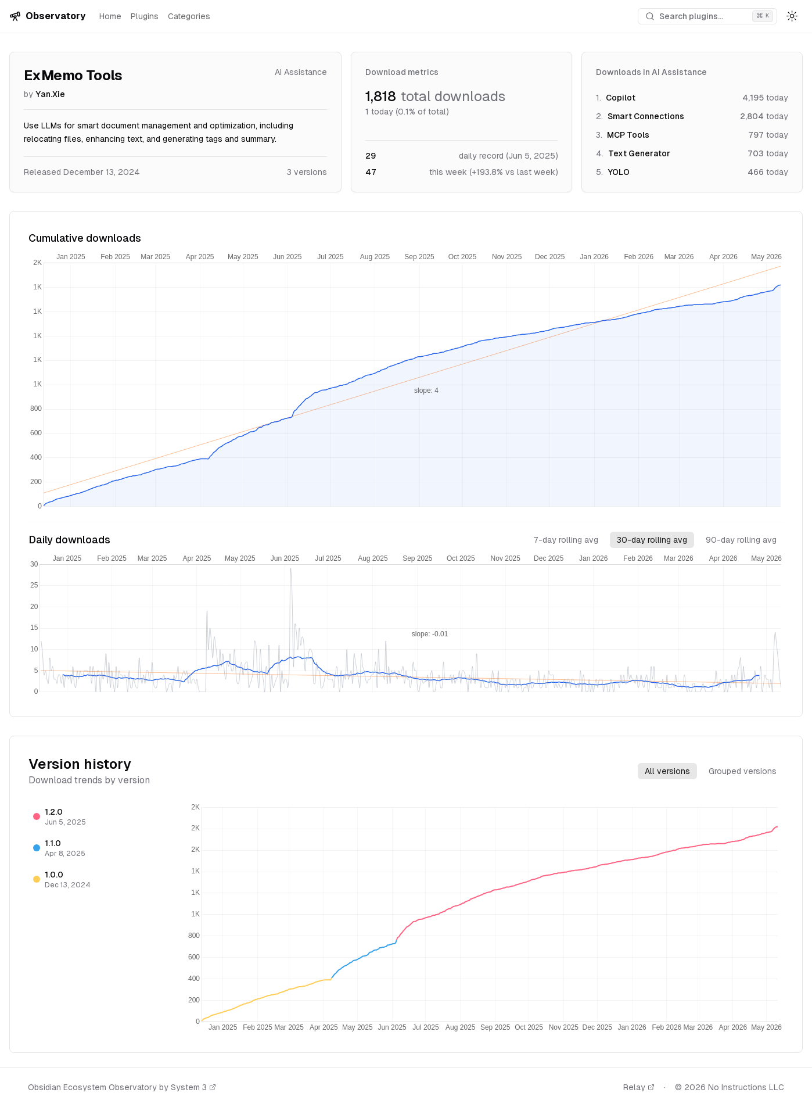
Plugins (145, 16)
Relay (639, 1087)
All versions (667, 771)
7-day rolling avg (565, 539)
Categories (189, 16)
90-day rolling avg (741, 539)
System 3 (193, 1087)
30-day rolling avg (652, 539)
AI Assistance (301, 72)
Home (110, 16)
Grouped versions (743, 771)
